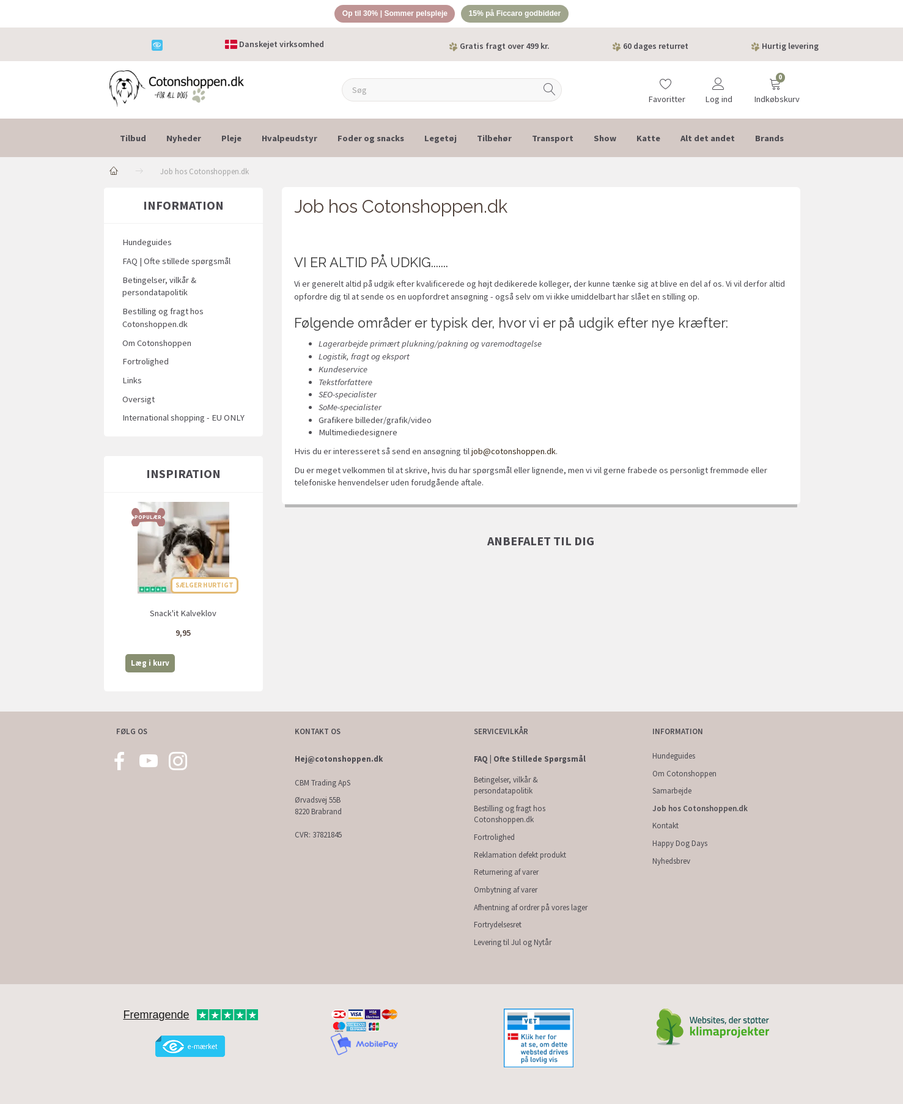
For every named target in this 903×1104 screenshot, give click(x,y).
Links (132, 382)
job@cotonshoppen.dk (513, 452)
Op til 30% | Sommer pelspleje (390, 14)
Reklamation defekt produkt (520, 855)
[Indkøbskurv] (775, 87)
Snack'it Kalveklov (183, 614)
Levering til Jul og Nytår (512, 942)
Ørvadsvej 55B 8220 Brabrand (318, 806)
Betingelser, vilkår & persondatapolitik (159, 288)
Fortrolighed (145, 363)
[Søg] (550, 91)
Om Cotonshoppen (156, 344)
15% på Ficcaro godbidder (519, 14)
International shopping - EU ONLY (183, 419)
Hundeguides (147, 243)
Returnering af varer (506, 872)
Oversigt (138, 400)
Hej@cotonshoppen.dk (339, 759)
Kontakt (665, 826)
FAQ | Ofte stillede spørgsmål (176, 262)
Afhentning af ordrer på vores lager (531, 907)
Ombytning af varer (505, 890)
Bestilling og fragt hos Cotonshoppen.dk (163, 319)
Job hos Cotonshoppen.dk (700, 808)
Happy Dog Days (679, 843)
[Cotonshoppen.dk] (176, 89)
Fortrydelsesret (498, 924)
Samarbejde (671, 791)
